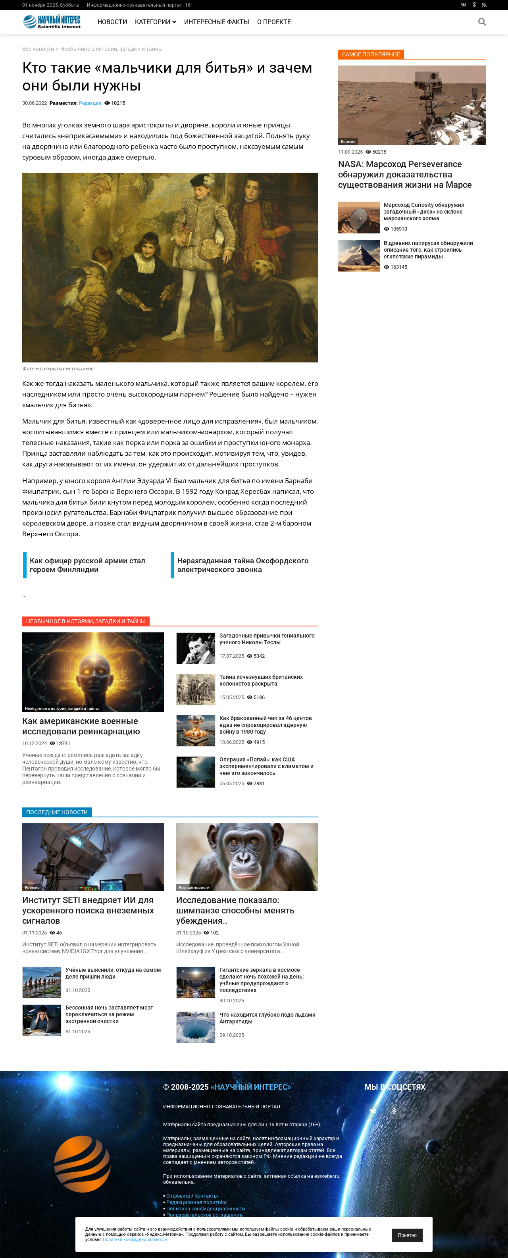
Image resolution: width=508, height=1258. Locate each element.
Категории (155, 22)
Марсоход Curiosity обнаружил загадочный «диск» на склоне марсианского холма (424, 212)
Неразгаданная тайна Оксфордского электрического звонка (243, 565)
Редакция (90, 103)
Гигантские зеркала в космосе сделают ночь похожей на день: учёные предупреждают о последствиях (261, 980)
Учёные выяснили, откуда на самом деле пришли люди (113, 973)
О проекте (274, 22)
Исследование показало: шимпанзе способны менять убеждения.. (235, 910)
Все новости (38, 49)
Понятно (407, 1235)
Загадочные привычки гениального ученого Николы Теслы (267, 639)
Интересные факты (216, 22)
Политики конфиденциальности (135, 1239)
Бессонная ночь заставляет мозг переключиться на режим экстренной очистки (109, 1014)
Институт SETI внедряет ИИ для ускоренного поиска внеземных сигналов (88, 910)
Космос (32, 887)
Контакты (206, 1196)
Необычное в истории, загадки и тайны (111, 49)
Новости (112, 22)
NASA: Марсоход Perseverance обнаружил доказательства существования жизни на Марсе (405, 174)
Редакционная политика (196, 1202)
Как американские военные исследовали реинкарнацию (81, 726)
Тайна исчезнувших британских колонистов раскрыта (261, 680)
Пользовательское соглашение (204, 1215)
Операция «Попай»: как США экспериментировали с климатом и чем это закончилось (266, 766)
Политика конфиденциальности (205, 1209)
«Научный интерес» (251, 1087)
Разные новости (194, 887)
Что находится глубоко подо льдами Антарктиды (267, 1018)
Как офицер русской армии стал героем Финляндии (87, 565)
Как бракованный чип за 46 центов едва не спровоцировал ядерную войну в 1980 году (265, 725)
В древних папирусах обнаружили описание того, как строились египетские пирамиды (428, 250)
